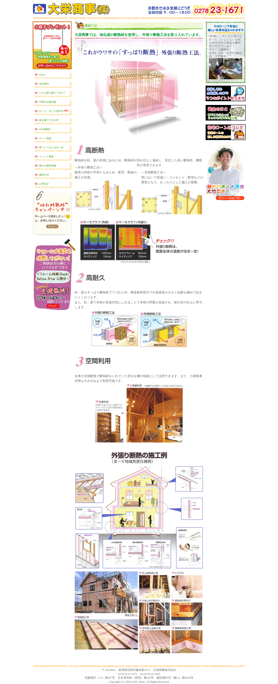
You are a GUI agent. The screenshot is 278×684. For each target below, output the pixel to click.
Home (42, 74)
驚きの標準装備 (47, 165)
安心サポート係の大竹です (226, 173)
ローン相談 (45, 138)
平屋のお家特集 (47, 102)
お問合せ (44, 183)
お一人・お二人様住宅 (54, 110)
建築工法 (44, 174)
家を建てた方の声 (49, 120)
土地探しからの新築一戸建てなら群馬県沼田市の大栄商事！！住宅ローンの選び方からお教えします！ (71, 9)
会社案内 (44, 83)
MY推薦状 (44, 129)
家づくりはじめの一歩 (51, 147)
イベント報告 (46, 156)
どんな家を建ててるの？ (52, 92)
